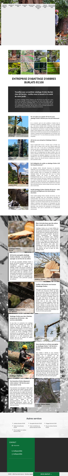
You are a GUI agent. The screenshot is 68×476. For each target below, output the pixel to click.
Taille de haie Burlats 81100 (19, 426)
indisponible (16, 451)
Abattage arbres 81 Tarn (4, 6)
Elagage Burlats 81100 (51, 423)
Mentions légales (29, 474)
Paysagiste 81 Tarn (18, 6)
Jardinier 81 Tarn (11, 6)
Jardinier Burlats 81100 (19, 423)
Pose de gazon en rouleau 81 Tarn (51, 6)
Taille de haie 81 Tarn (32, 6)
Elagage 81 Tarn (24, 6)
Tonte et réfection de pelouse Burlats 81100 (35, 426)
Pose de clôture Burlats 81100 (51, 426)
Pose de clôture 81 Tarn (45, 6)
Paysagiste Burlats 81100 (36, 423)
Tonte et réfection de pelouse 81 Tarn (38, 7)
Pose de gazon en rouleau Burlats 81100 (20, 430)
